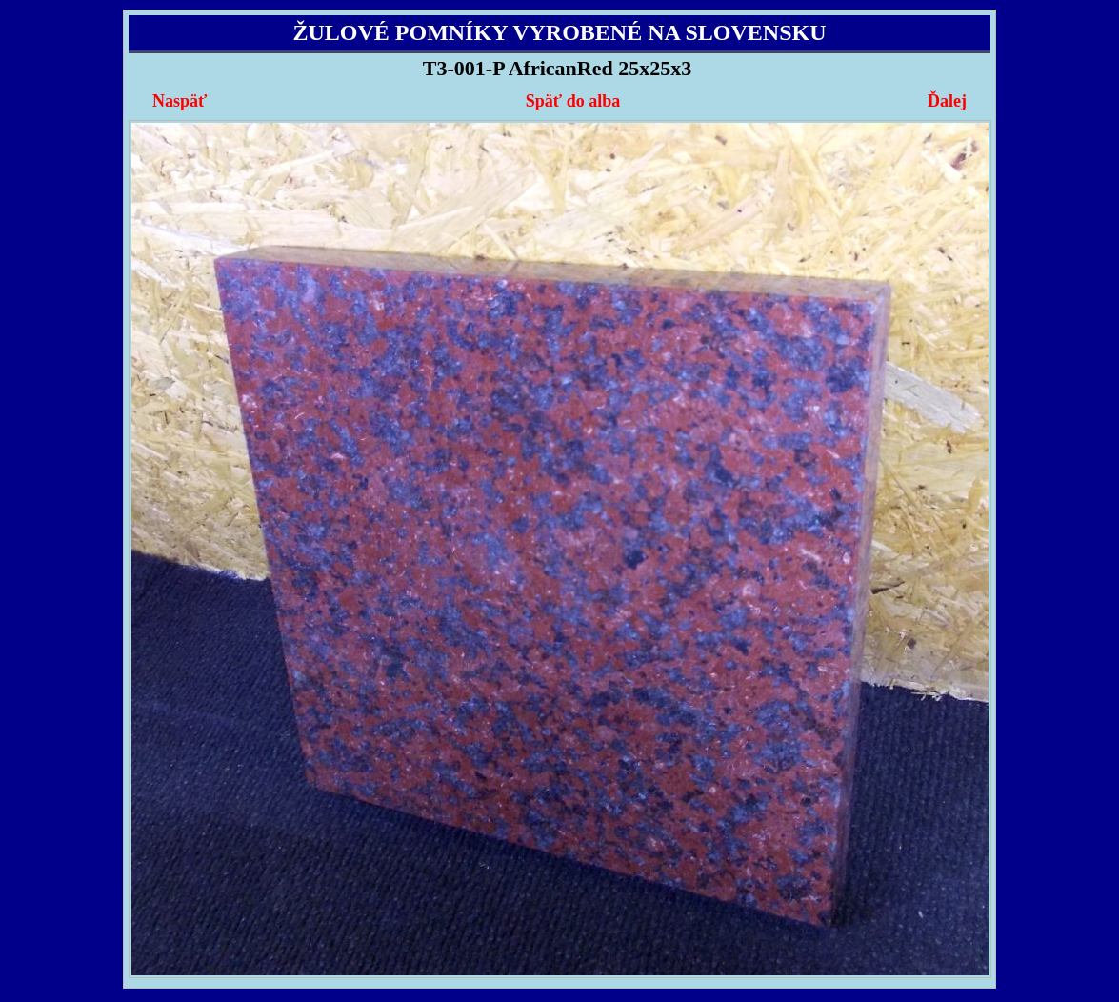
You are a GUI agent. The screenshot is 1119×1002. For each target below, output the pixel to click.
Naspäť (179, 100)
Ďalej (947, 100)
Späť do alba (573, 100)
